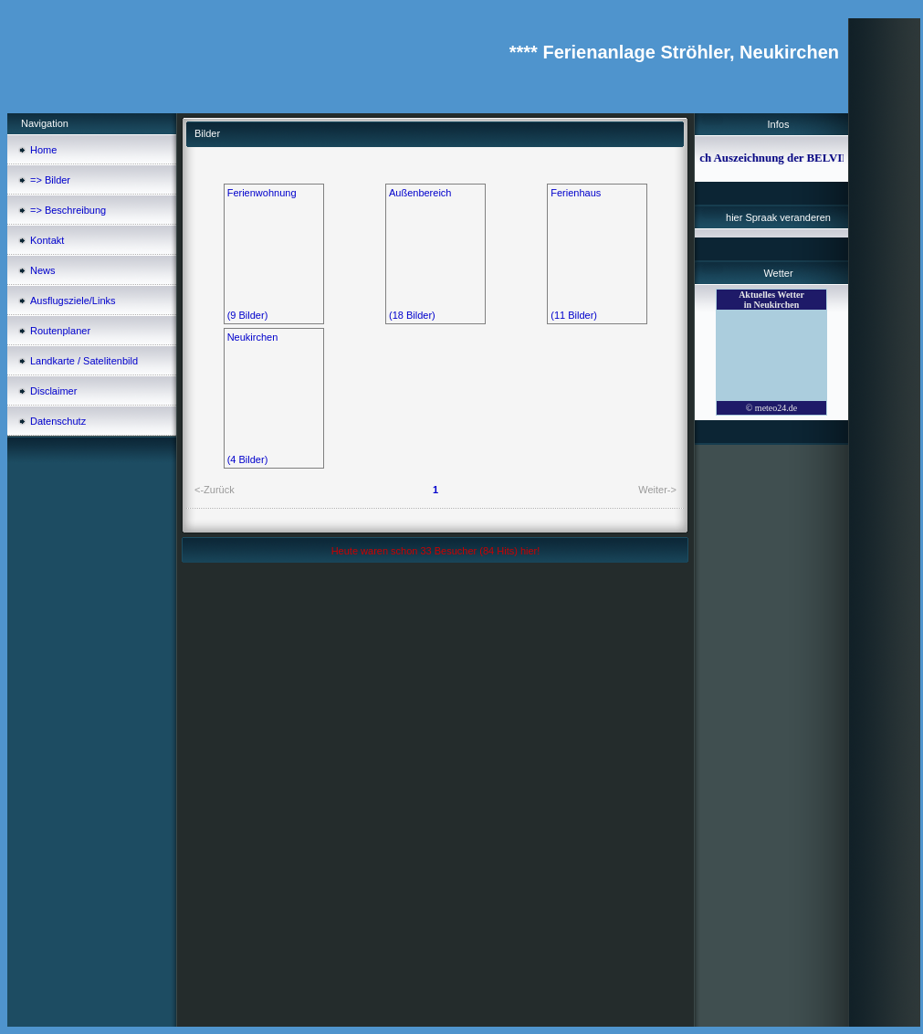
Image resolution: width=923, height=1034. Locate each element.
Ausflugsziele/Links (73, 300)
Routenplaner (60, 330)
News (43, 270)
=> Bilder (50, 179)
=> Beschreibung (68, 210)
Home (43, 149)
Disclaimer (53, 390)
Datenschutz (58, 421)
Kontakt (47, 240)
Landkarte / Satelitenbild (84, 360)
